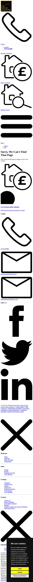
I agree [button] (20, 568)
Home (6, 457)
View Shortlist (8, 474)
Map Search (4, 565)
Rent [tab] (5, 550)
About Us (7, 458)
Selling (6, 470)
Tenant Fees (7, 487)
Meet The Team (8, 460)
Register (6, 505)
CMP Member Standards (15, 408)
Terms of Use (24, 405)
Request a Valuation (6, 53)
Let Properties (8, 490)
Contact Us (7, 500)
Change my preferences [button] (19, 576)
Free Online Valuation (10, 503)
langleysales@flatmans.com (16, 273)
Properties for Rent (9, 489)
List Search (4, 563)
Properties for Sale (9, 473)
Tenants (6, 486)
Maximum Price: (5, 556)
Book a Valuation (9, 502)
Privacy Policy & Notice (8, 407)
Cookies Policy (19, 407)
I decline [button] (19, 572)
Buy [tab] (5, 548)
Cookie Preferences (13, 410)
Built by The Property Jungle (15, 411)
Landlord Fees (8, 484)
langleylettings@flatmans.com (16, 298)
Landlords (7, 483)
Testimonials (7, 461)
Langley (8, 48)
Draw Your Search (6, 580)
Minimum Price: (5, 554)
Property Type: (5, 559)
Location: (3, 553)
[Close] (16, 450)
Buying (6, 471)
